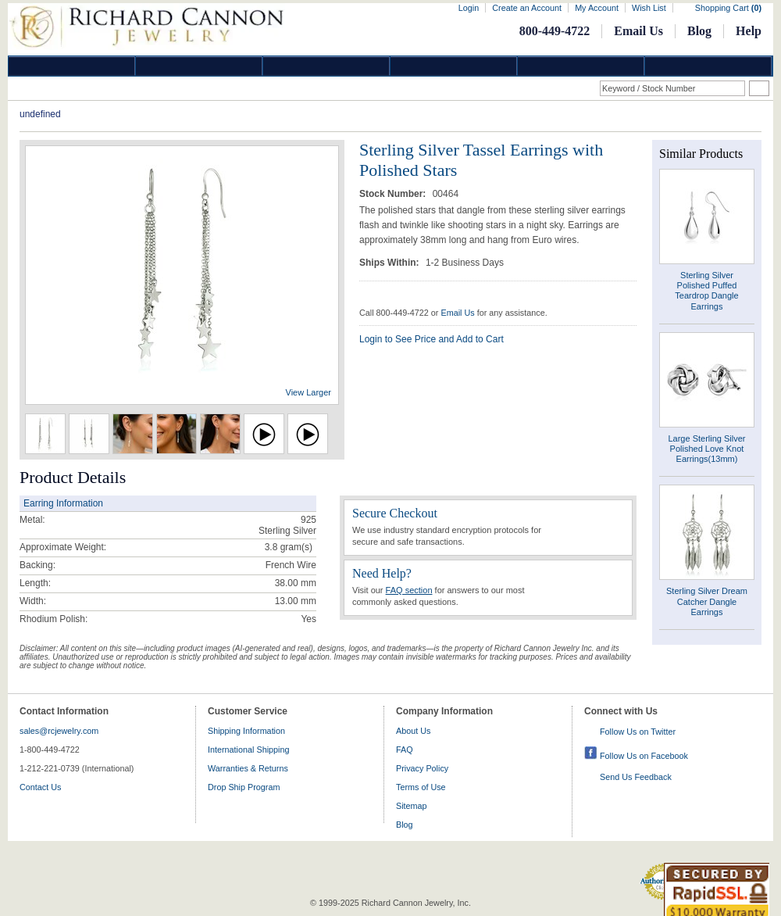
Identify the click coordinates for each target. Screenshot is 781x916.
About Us (413, 730)
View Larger (309, 392)
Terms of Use (421, 787)
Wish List (649, 8)
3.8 (271, 547)
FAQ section (409, 590)
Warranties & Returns (248, 768)
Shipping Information (246, 730)
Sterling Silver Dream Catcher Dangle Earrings (706, 601)
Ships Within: (390, 262)
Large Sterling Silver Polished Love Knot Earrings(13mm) (706, 448)
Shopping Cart (728, 8)
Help (748, 31)
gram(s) (288, 547)
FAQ (404, 749)
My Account (597, 8)
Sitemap (411, 805)
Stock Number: (394, 193)
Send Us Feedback (636, 777)
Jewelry (453, 66)
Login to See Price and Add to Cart (431, 339)
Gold (199, 66)
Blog (699, 31)
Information (581, 66)
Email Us (638, 31)
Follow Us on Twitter (638, 731)
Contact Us (40, 787)
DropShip (708, 66)
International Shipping (248, 749)
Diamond (72, 66)
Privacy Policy (422, 768)
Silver (326, 66)
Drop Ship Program (244, 787)
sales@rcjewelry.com (59, 730)
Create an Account (527, 8)
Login (468, 8)
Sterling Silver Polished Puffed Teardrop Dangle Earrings (706, 290)
